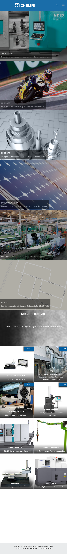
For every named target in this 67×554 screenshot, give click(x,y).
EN (57, 5)
